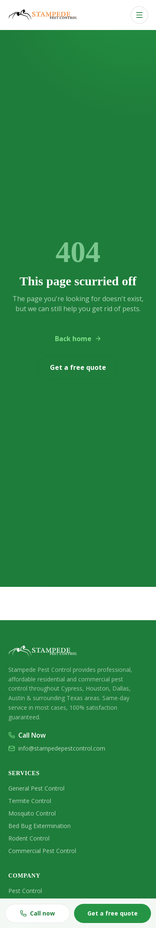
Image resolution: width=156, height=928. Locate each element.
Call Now (27, 735)
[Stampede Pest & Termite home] (43, 14)
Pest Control (25, 891)
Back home (78, 338)
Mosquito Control (32, 813)
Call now (37, 913)
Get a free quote (78, 367)
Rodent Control (29, 838)
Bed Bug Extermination (39, 826)
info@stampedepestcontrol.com (56, 748)
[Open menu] (139, 15)
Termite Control (29, 801)
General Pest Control (36, 788)
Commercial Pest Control (42, 851)
